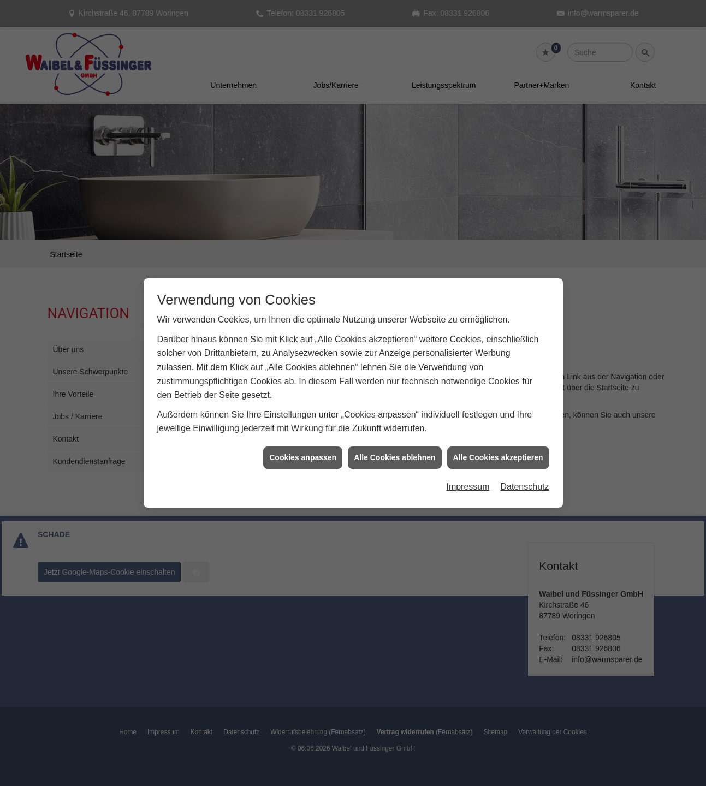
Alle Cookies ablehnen (394, 446)
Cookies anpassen (302, 446)
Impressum (467, 476)
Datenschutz (525, 476)
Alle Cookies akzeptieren (498, 446)
